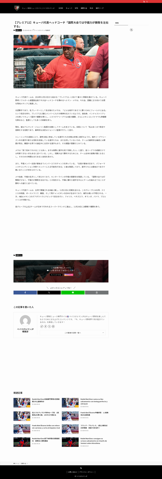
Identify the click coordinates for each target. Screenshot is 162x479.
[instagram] (53, 326)
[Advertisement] (61, 231)
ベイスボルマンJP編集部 (25, 330)
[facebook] (45, 326)
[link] (41, 326)
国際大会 (18, 30)
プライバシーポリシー (86, 472)
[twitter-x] (49, 326)
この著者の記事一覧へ (73, 332)
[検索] (147, 1)
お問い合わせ (72, 472)
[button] (25, 292)
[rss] (144, 1)
